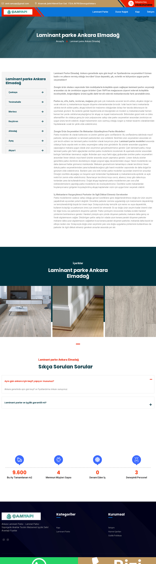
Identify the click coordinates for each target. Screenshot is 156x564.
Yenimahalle (15, 102)
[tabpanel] (78, 311)
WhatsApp (39, 560)
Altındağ (13, 131)
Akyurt (12, 150)
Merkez (13, 111)
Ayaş (11, 140)
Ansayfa (60, 41)
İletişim (111, 528)
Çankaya (13, 92)
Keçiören (13, 121)
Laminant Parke (63, 532)
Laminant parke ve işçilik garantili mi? (25, 402)
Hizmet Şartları (114, 532)
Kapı (58, 528)
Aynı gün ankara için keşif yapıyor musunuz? (29, 381)
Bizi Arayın (117, 560)
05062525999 (143, 5)
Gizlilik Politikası (115, 535)
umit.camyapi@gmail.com (15, 3)
